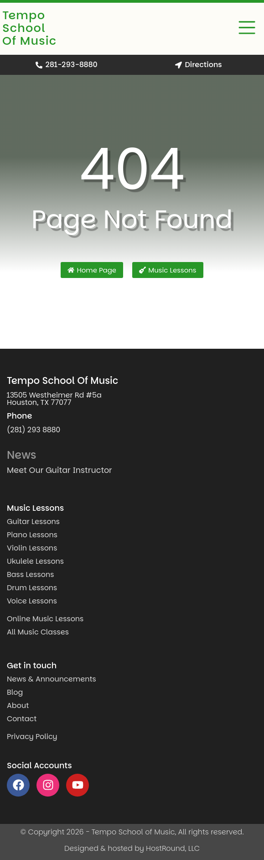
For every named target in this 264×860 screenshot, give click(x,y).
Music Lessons (35, 508)
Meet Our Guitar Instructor (59, 470)
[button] (247, 29)
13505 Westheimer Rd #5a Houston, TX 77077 (54, 399)
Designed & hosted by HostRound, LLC (132, 848)
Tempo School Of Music (29, 28)
